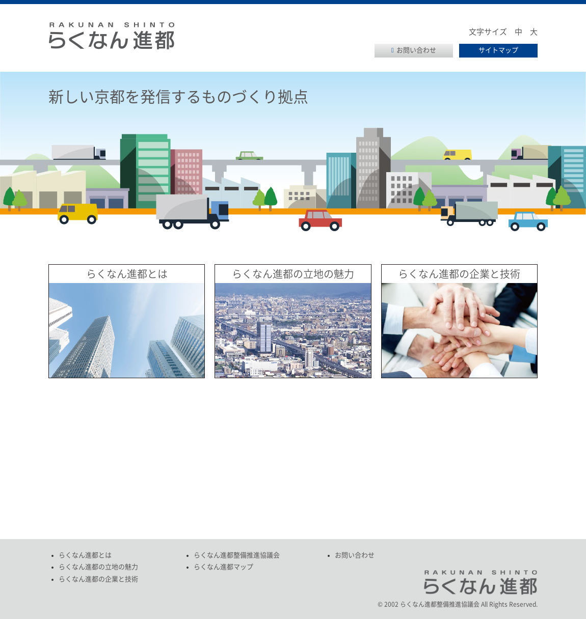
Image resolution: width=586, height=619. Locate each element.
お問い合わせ (416, 50)
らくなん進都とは (127, 274)
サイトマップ (498, 50)
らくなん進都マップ (223, 567)
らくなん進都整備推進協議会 (237, 555)
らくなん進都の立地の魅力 (293, 274)
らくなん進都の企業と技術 (459, 274)
